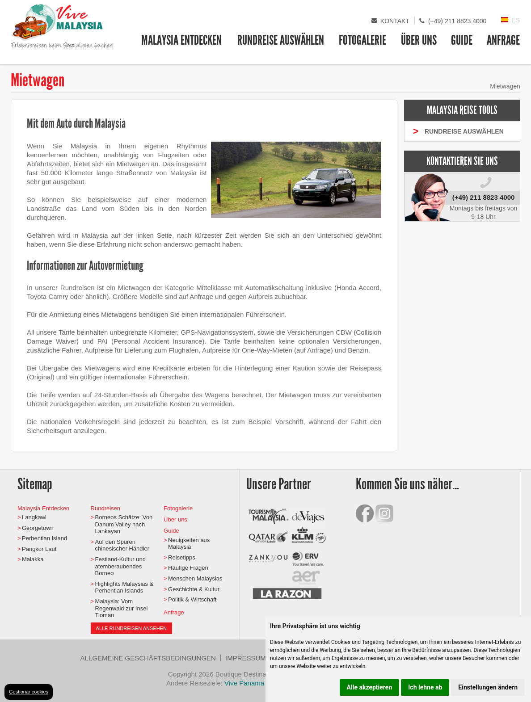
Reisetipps (181, 557)
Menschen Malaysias (195, 578)
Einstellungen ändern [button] (488, 687)
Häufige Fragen (188, 567)
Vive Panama (245, 683)
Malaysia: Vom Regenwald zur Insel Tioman (121, 608)
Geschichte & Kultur (193, 589)
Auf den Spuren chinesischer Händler (122, 545)
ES (515, 20)
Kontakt (394, 21)
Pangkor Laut (39, 549)
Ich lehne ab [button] (425, 687)
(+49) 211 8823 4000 (457, 21)
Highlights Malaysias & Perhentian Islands (124, 587)
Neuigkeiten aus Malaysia (189, 544)
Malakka (32, 559)
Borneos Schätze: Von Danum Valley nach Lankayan (124, 524)
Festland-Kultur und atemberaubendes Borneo (120, 566)
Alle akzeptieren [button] (369, 687)
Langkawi (34, 517)
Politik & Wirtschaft (192, 599)
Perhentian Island (44, 538)
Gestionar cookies (28, 691)
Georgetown (38, 528)
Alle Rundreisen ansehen (131, 628)
